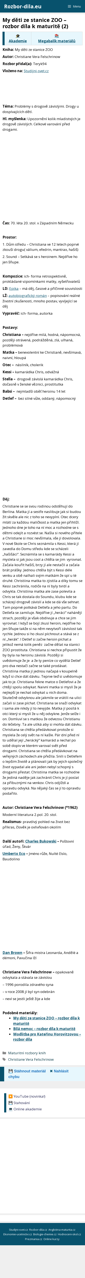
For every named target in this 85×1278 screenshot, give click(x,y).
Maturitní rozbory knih (27, 1053)
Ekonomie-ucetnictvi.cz (18, 1234)
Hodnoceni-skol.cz (70, 1234)
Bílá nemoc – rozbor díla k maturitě (44, 1028)
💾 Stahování (19, 1102)
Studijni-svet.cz (36, 70)
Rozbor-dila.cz (38, 1230)
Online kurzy (51, 1239)
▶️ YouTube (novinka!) (26, 1096)
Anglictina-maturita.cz (62, 1230)
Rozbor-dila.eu (23, 6)
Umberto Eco (14, 853)
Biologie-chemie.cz (45, 1234)
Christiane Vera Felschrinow (31, 1059)
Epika (14, 288)
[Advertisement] (42, 176)
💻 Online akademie (25, 1109)
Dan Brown (12, 952)
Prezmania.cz (34, 1239)
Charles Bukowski (40, 841)
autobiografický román (28, 295)
